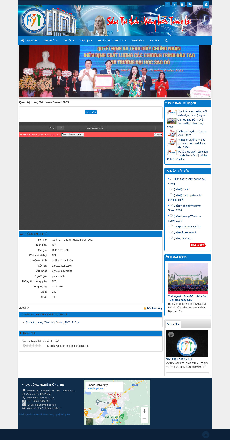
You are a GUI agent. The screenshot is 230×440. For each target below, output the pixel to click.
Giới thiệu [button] (51, 41)
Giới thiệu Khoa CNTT (179, 358)
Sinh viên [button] (138, 41)
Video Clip (173, 324)
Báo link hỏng (155, 308)
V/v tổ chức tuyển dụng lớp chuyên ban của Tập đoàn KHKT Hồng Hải (187, 155)
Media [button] (155, 41)
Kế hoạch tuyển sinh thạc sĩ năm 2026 (192, 133)
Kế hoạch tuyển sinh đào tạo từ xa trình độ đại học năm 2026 (192, 143)
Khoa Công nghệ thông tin (56, 414)
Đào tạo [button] (86, 41)
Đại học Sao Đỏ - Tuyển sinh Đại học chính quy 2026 (185, 123)
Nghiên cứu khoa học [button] (112, 41)
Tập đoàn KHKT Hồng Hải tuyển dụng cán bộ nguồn (192, 113)
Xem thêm (91, 112)
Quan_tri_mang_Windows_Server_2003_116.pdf (53, 322)
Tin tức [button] (68, 41)
